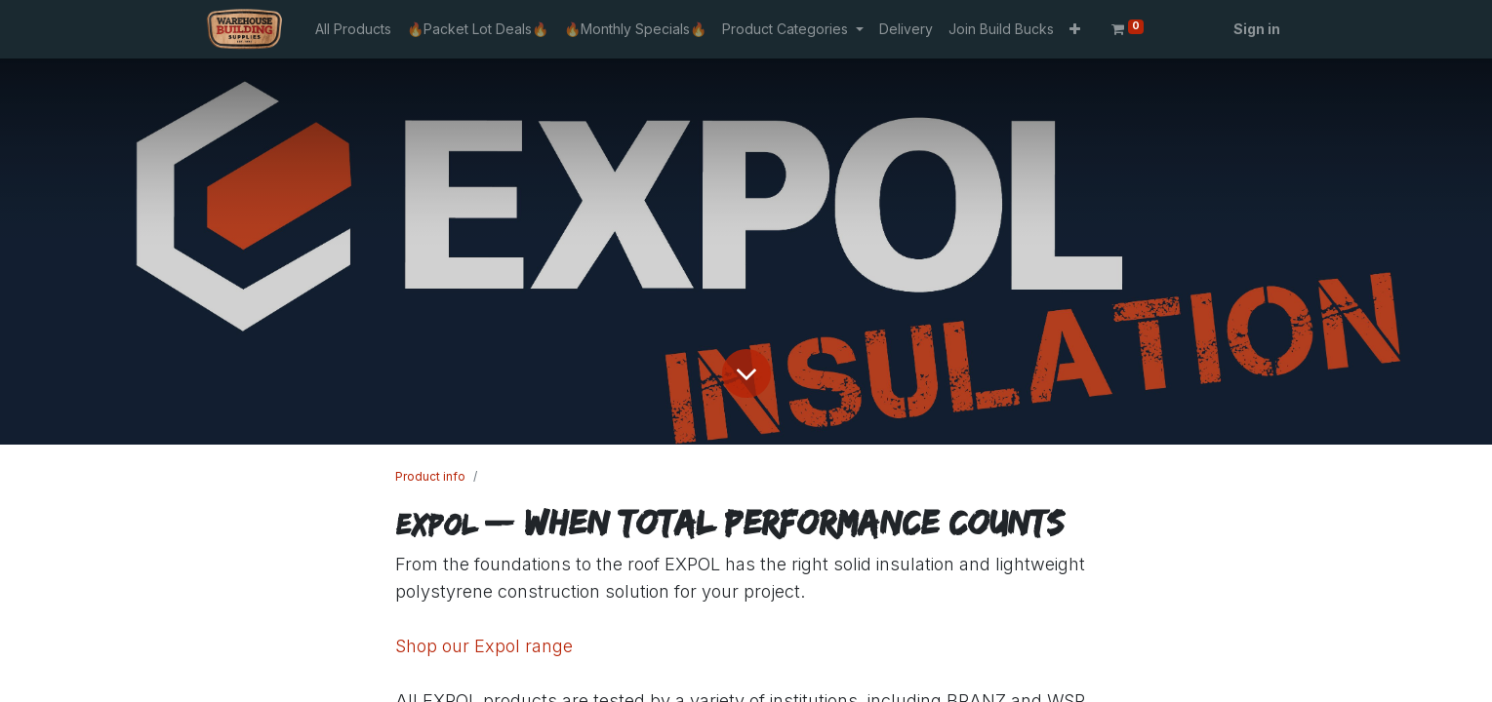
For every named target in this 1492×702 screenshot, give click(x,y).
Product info (430, 476)
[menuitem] (353, 29)
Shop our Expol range (484, 646)
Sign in (1256, 28)
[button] (1075, 29)
